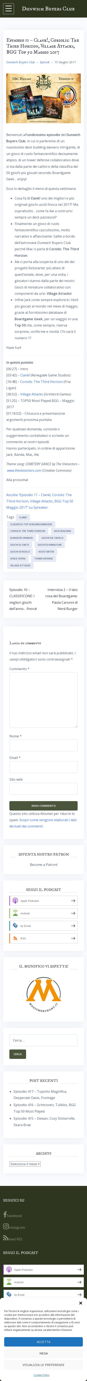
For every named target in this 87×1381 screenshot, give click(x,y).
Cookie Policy (41, 1375)
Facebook (12, 1214)
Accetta (43, 1342)
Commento (19, 669)
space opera (17, 558)
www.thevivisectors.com (24, 470)
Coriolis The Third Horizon (27, 530)
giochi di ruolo (20, 551)
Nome (15, 736)
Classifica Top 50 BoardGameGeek (31, 524)
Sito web (16, 779)
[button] (81, 1303)
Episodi (44, 62)
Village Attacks (31, 394)
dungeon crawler (21, 537)
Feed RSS (12, 1238)
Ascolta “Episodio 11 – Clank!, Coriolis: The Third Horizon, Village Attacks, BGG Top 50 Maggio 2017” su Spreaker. (39, 501)
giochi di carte (19, 544)
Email (14, 757)
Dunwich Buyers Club (48, 8)
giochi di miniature (50, 544)
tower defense (43, 558)
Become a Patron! (43, 864)
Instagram (14, 1226)
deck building (62, 530)
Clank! (25, 375)
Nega (43, 1353)
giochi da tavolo (52, 537)
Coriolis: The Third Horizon (41, 381)
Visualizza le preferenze (43, 1365)
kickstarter (46, 551)
